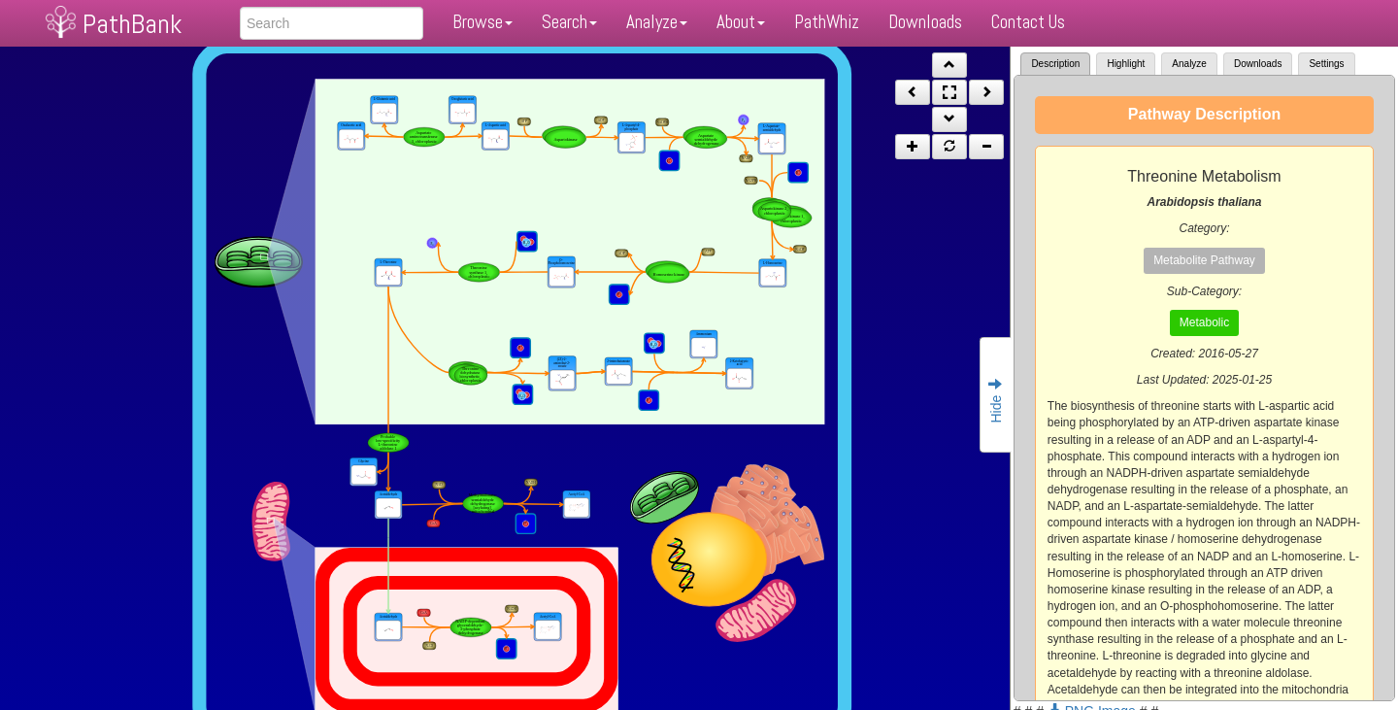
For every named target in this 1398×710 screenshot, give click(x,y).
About (740, 22)
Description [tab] (1055, 63)
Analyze (656, 22)
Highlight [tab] (1126, 63)
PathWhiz (826, 22)
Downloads (925, 22)
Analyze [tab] (1189, 63)
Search (569, 22)
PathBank (132, 24)
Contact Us (1028, 22)
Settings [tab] (1326, 63)
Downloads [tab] (1258, 63)
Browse (482, 22)
